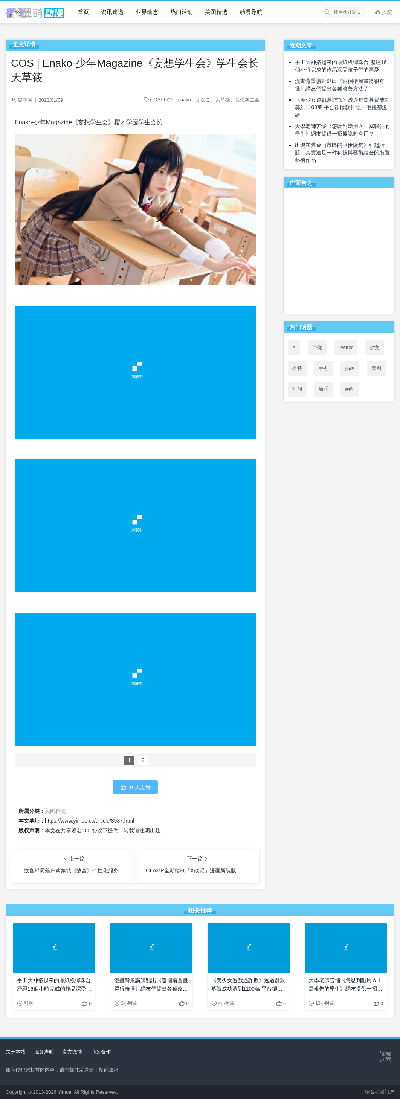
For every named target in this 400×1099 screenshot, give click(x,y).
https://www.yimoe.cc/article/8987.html (89, 821)
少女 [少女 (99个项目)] (374, 347)
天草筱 (222, 99)
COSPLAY (161, 99)
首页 (83, 12)
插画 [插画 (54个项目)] (350, 368)
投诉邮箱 (108, 1070)
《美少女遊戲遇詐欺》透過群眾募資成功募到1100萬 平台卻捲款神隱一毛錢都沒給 (342, 107)
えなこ (203, 99)
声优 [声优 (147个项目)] (317, 347)
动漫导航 (251, 12)
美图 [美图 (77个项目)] (376, 368)
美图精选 (216, 12)
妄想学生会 (247, 99)
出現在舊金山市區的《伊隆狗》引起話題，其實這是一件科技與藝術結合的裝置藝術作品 (342, 152)
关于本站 (15, 1052)
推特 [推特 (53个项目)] (297, 368)
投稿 (383, 12)
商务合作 (101, 1052)
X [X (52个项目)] (294, 347)
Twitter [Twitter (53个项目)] (345, 347)
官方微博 (72, 1052)
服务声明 (44, 1052)
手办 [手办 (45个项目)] (323, 368)
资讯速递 (112, 12)
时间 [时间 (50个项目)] (297, 389)
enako (184, 99)
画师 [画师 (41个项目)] (350, 389)
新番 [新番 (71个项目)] (323, 389)
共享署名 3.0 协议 (81, 830)
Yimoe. (65, 1092)
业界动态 (147, 12)
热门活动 (181, 12)
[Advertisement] (339, 252)
